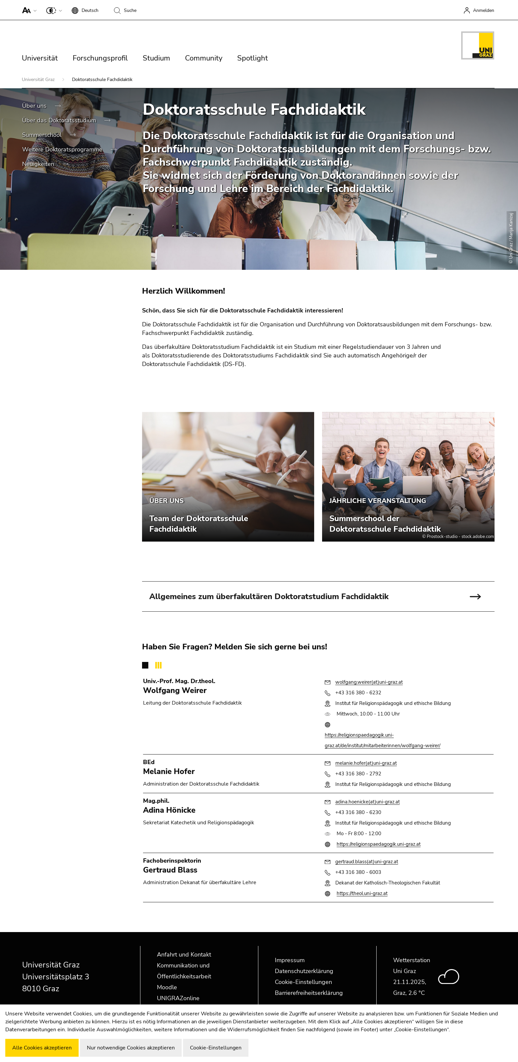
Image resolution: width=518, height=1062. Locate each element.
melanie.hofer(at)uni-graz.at (366, 763)
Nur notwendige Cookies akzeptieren (131, 1047)
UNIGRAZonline (178, 998)
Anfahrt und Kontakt (184, 955)
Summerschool (42, 135)
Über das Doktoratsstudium (60, 120)
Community (203, 58)
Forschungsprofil (100, 58)
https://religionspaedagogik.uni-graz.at (379, 844)
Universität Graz (39, 79)
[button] (28, 10)
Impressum (290, 960)
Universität (40, 58)
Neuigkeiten (39, 164)
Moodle (167, 987)
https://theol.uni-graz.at (362, 893)
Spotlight (252, 58)
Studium (156, 58)
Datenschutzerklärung (304, 971)
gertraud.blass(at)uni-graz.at (366, 861)
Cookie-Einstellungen (303, 982)
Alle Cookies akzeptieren (42, 1047)
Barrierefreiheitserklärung (309, 993)
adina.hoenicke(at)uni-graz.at (367, 801)
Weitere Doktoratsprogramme (63, 149)
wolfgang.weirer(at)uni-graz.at (369, 682)
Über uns (35, 106)
